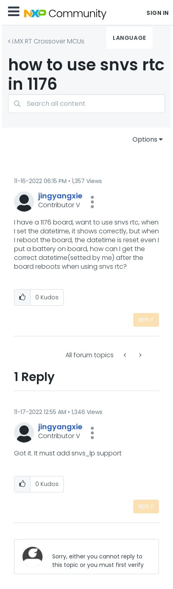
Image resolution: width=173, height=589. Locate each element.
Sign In (158, 13)
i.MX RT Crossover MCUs (48, 41)
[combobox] (86, 103)
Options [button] (144, 139)
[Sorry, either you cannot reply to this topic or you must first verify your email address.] (99, 557)
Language (129, 38)
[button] (92, 202)
